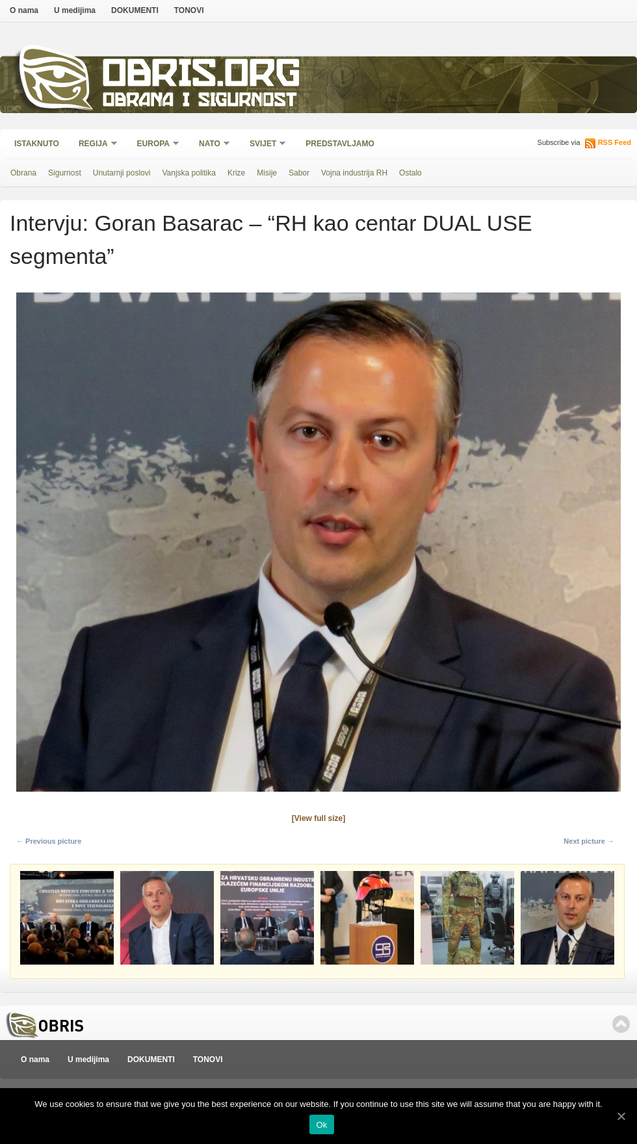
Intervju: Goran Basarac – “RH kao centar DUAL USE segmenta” (271, 239)
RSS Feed (614, 142)
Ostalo (410, 172)
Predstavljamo (340, 143)
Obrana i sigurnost (199, 102)
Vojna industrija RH (354, 172)
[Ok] (620, 1116)
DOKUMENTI (135, 10)
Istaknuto (36, 143)
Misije (267, 172)
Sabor (299, 172)
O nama (24, 10)
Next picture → (589, 841)
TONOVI (189, 10)
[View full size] (318, 818)
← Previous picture (48, 841)
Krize (236, 172)
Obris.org (202, 76)
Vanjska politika (189, 172)
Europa (154, 144)
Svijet (263, 144)
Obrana (23, 172)
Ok (321, 1125)
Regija (94, 144)
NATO (210, 144)
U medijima (75, 10)
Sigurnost (64, 172)
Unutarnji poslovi (122, 172)
